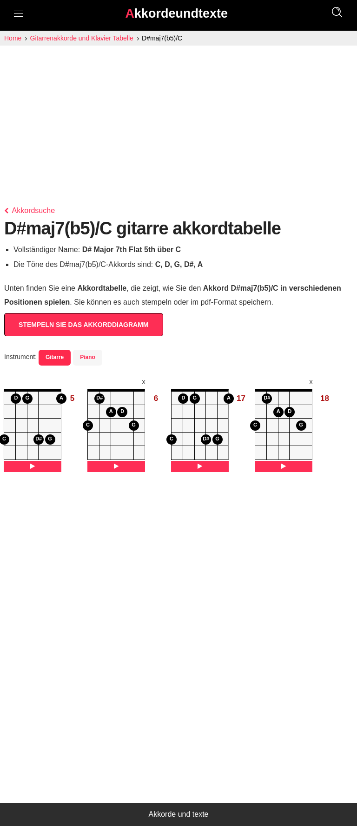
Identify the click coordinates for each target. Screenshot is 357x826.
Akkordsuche (29, 210)
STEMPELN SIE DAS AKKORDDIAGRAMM (84, 324)
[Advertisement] (178, 115)
